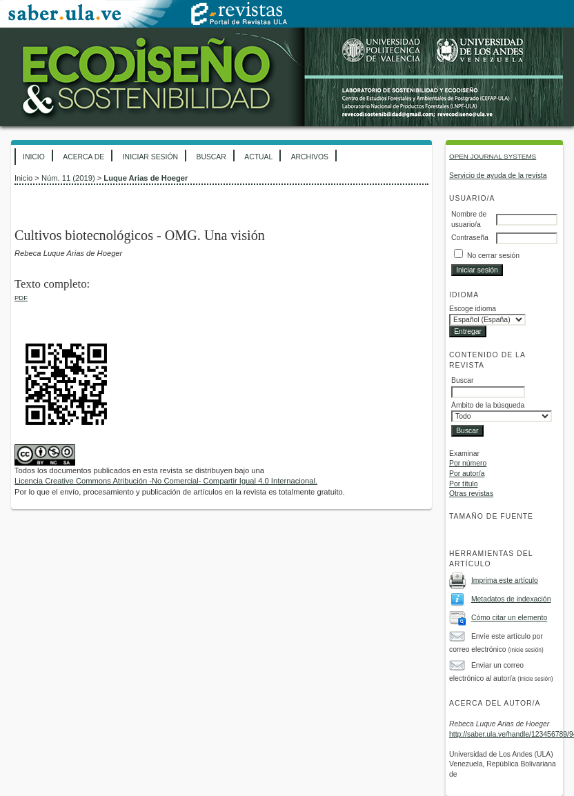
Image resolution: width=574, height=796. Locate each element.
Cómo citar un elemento (509, 617)
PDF (21, 297)
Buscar (211, 157)
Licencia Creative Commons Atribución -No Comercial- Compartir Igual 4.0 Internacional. (165, 481)
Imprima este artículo (504, 580)
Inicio (34, 157)
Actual (258, 157)
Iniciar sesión (150, 157)
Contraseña (469, 237)
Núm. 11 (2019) (68, 178)
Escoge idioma (472, 308)
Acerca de (83, 157)
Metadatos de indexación (511, 599)
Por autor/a (466, 473)
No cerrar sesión (493, 255)
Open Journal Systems (492, 156)
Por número (467, 463)
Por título (463, 484)
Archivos (309, 157)
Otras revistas (471, 493)
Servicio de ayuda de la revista (498, 175)
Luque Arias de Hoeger (145, 178)
